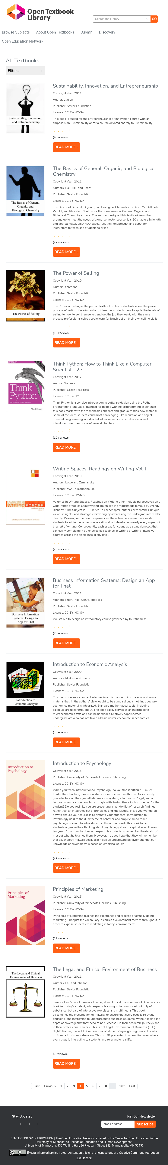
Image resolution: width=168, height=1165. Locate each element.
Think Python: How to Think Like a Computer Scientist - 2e (102, 367)
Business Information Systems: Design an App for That (104, 583)
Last (132, 1086)
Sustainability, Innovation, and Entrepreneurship (105, 86)
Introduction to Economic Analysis (90, 664)
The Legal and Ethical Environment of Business (105, 969)
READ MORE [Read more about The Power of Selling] (65, 342)
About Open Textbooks (55, 32)
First (37, 1086)
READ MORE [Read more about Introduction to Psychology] (65, 868)
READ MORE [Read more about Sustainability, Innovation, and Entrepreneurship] (65, 147)
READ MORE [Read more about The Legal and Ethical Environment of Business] (65, 1063)
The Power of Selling (76, 273)
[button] (25, 70)
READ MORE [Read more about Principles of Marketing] (65, 948)
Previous (50, 1086)
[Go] (154, 19)
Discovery (107, 32)
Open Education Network (22, 41)
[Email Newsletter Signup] (118, 1124)
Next (122, 1086)
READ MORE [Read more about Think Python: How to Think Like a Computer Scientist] (65, 447)
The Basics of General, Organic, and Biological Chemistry (104, 171)
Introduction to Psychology (82, 763)
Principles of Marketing (78, 889)
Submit (87, 32)
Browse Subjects (16, 32)
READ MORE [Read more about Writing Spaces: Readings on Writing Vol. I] (65, 559)
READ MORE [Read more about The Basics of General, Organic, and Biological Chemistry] (65, 252)
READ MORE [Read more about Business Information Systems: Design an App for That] (65, 643)
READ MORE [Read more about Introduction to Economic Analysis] (65, 742)
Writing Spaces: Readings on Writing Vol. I (99, 469)
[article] (84, 119)
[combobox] (120, 19)
